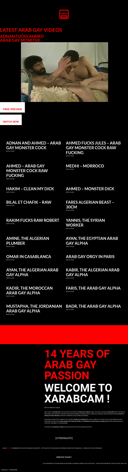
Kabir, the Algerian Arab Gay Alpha (93, 272)
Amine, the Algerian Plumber (27, 240)
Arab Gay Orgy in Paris (90, 256)
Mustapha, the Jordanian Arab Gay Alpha (34, 308)
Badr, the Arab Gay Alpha (93, 306)
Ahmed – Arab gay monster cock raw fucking (27, 171)
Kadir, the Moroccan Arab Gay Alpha (29, 290)
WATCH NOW (11, 121)
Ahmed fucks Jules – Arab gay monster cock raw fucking (93, 148)
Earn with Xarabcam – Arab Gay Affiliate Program (85, 448)
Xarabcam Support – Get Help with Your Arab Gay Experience (47, 448)
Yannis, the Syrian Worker (85, 222)
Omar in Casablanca (28, 256)
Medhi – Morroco (85, 166)
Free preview (12, 109)
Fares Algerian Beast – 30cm (90, 204)
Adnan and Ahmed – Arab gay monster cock (33, 145)
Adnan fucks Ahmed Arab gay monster (22, 38)
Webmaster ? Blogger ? (64, 457)
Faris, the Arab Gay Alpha (93, 288)
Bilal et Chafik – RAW (28, 202)
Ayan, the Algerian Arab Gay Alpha (32, 272)
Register (9, 448)
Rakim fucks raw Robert (32, 220)
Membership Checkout (19, 448)
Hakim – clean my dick (30, 188)
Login (4, 448)
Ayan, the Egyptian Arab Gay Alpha (92, 240)
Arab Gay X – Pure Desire (9, 470)
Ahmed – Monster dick (90, 188)
